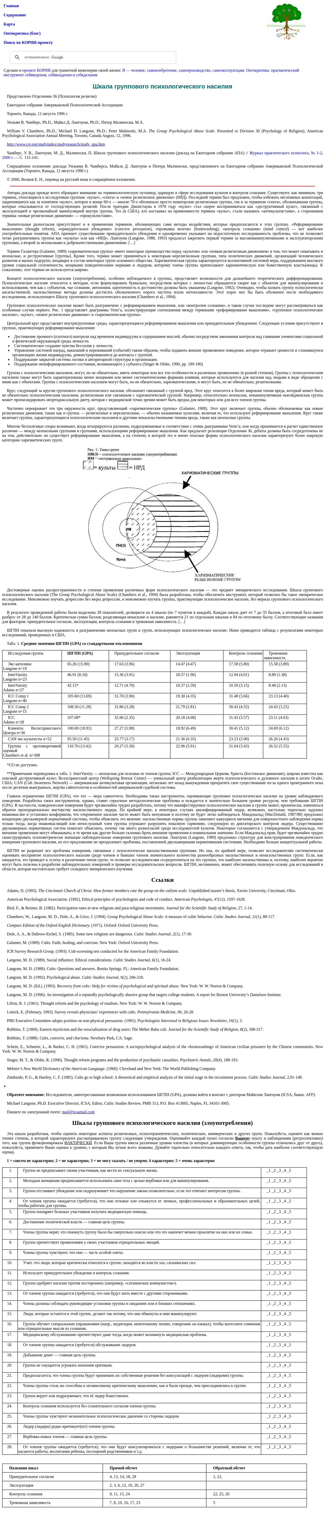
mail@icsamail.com (78, 1112)
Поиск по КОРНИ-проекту (28, 42)
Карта (9, 24)
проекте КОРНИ (36, 70)
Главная (11, 6)
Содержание (15, 15)
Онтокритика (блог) (22, 33)
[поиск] (92, 57)
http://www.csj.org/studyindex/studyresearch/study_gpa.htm (56, 144)
